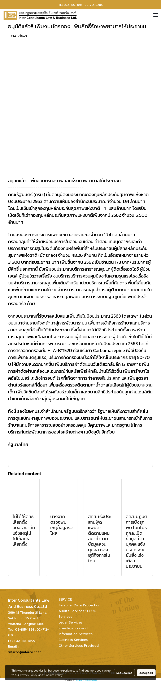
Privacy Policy (28, 675)
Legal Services (70, 622)
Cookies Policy (53, 675)
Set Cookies (124, 672)
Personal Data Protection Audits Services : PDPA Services (79, 611)
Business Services (73, 639)
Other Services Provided (78, 645)
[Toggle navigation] (155, 15)
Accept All (146, 672)
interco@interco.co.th (24, 651)
